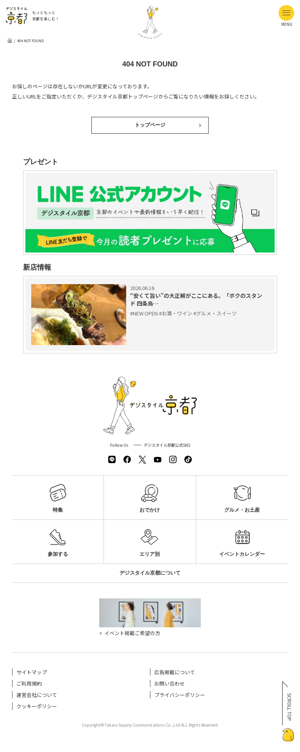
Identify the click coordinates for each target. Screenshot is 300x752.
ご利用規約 (29, 683)
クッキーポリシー (36, 706)
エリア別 (149, 540)
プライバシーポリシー (179, 694)
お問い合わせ (169, 683)
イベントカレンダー (242, 540)
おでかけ (149, 496)
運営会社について (36, 694)
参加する (57, 540)
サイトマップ (31, 672)
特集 (57, 496)
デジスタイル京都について (150, 573)
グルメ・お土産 (242, 496)
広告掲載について (174, 672)
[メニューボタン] (286, 13)
